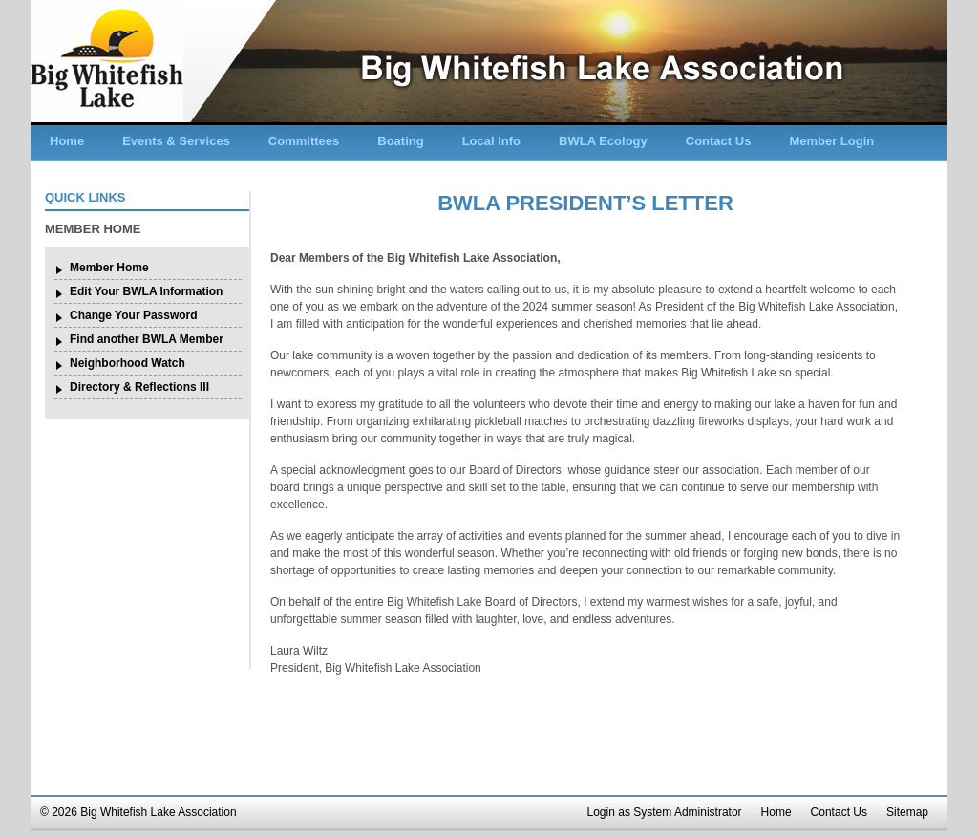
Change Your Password (134, 315)
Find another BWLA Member (146, 339)
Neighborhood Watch (127, 363)
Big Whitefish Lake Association (107, 61)
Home (67, 141)
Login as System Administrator (664, 812)
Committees (303, 141)
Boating (400, 141)
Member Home (109, 267)
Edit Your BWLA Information (146, 291)
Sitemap (907, 812)
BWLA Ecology (603, 141)
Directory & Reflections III (139, 387)
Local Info (491, 141)
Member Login (831, 141)
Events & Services (176, 141)
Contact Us (719, 141)
